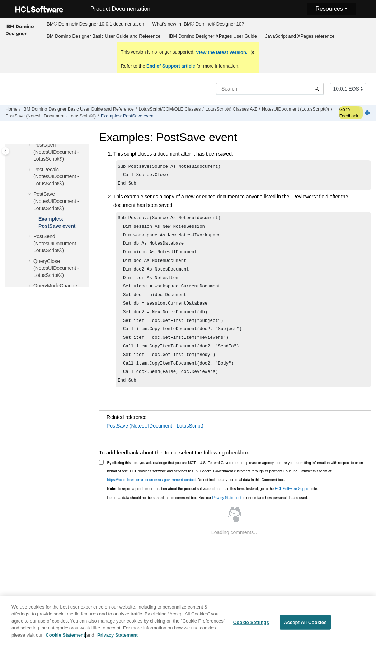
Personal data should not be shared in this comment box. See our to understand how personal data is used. (207, 514)
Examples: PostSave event (128, 116)
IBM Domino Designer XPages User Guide (213, 36)
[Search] (317, 88)
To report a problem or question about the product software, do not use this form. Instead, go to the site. (212, 505)
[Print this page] (368, 113)
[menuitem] (94, 24)
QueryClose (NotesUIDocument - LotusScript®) (56, 268)
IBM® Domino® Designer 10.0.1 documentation (94, 24)
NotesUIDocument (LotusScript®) (295, 109)
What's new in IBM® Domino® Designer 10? (198, 24)
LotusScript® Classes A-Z (231, 109)
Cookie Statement (65, 638)
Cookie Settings (251, 625)
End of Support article (170, 66)
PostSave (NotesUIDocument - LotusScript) (155, 442)
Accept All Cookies (305, 625)
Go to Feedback (348, 113)
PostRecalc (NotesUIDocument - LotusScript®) (56, 176)
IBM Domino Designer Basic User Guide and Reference (102, 36)
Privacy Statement (226, 514)
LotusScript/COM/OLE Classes (169, 109)
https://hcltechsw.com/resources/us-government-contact (151, 496)
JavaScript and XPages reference (300, 36)
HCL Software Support (293, 505)
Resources (329, 9)
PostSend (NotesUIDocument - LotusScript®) (56, 243)
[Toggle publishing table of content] (5, 151)
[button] (30, 145)
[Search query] (270, 88)
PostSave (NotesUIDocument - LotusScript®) (50, 116)
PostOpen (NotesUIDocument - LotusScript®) (56, 152)
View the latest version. (220, 52)
